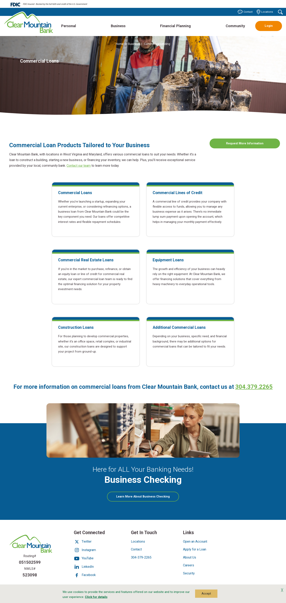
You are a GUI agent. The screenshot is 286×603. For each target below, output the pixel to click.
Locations (265, 11)
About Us (189, 558)
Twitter (83, 542)
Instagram (85, 550)
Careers (188, 566)
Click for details (96, 597)
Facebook (85, 576)
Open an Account (195, 542)
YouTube (84, 559)
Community (235, 26)
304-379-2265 (141, 558)
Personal (68, 26)
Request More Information (244, 143)
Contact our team (79, 166)
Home (119, 44)
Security (189, 574)
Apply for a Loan (194, 550)
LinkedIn (84, 567)
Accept (206, 593)
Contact (245, 12)
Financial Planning (175, 26)
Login (269, 26)
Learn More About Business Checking (147, 498)
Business (118, 26)
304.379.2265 (254, 386)
